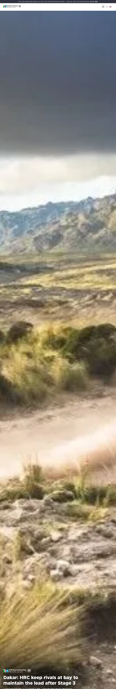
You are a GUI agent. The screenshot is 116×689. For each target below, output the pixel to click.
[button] (110, 6)
